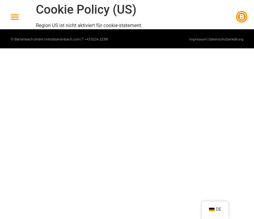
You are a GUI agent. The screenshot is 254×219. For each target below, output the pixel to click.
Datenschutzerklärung (226, 39)
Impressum (198, 39)
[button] (15, 16)
